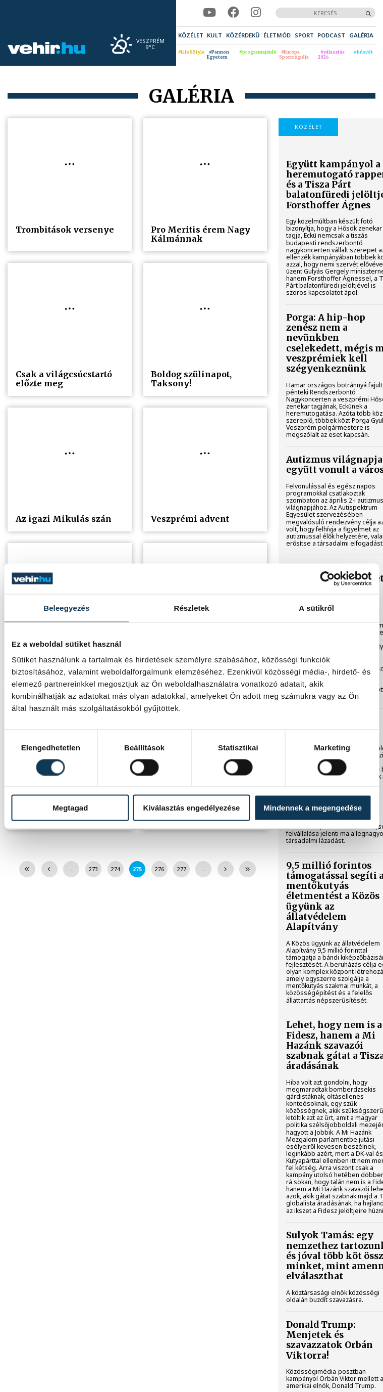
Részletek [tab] (191, 607)
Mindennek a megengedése (312, 807)
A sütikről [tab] (316, 607)
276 (159, 869)
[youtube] (209, 13)
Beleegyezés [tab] (66, 607)
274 (115, 869)
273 (93, 869)
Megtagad (70, 807)
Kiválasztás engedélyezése (191, 807)
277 (181, 869)
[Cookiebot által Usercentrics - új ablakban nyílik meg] (327, 578)
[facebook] (233, 13)
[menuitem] (190, 35)
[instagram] (256, 13)
